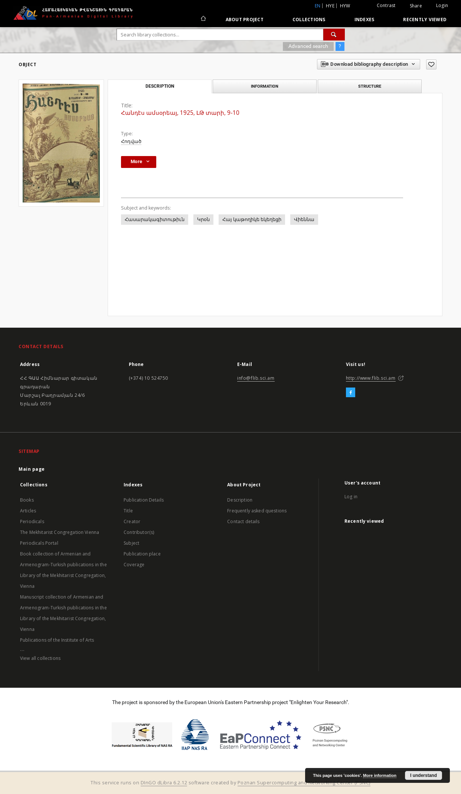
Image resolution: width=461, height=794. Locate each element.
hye (330, 5)
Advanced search (308, 46)
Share (416, 6)
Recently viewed (425, 19)
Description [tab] (160, 86)
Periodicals (32, 521)
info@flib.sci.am (256, 378)
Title (128, 511)
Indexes (364, 19)
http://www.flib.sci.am (371, 378)
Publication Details (144, 500)
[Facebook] (350, 392)
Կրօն (203, 219)
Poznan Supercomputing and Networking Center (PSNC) (304, 783)
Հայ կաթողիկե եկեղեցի (251, 219)
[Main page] (202, 19)
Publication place (142, 554)
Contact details (243, 521)
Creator (132, 521)
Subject (131, 543)
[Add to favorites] (431, 64)
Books (27, 500)
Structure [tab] (369, 86)
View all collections (40, 658)
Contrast (386, 5)
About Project (245, 19)
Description (239, 500)
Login (442, 5)
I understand (423, 775)
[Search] (334, 34)
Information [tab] (264, 86)
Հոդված (131, 141)
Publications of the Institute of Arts (57, 640)
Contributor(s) (139, 532)
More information (379, 775)
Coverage (134, 564)
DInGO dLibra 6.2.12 (164, 783)
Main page (32, 469)
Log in (350, 496)
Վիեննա (304, 219)
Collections (309, 19)
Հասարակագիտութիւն (154, 219)
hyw (345, 5)
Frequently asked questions (257, 511)
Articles (28, 511)
